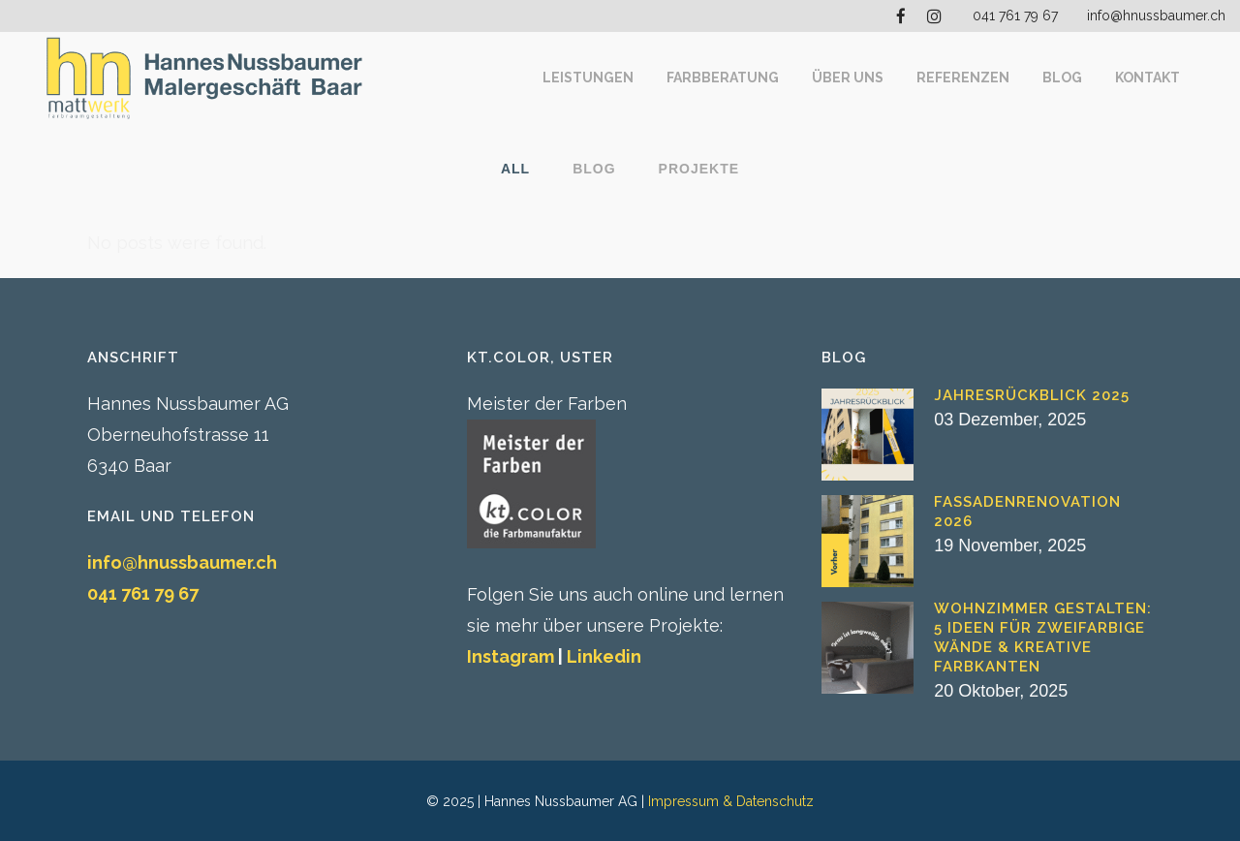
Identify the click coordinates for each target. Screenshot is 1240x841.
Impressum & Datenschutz (731, 801)
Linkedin (604, 656)
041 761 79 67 (1015, 15)
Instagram (510, 656)
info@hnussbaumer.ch (1156, 15)
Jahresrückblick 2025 (1032, 395)
